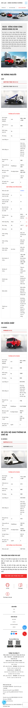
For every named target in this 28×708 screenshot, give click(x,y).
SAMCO (22, 190)
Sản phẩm (14, 606)
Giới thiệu (14, 619)
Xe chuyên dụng (12, 7)
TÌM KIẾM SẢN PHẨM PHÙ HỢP (14, 576)
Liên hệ (14, 627)
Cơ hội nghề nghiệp (14, 624)
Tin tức (14, 621)
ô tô (14, 609)
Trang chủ (3, 7)
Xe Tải (14, 611)
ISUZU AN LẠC (14, 616)
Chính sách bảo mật (7, 684)
